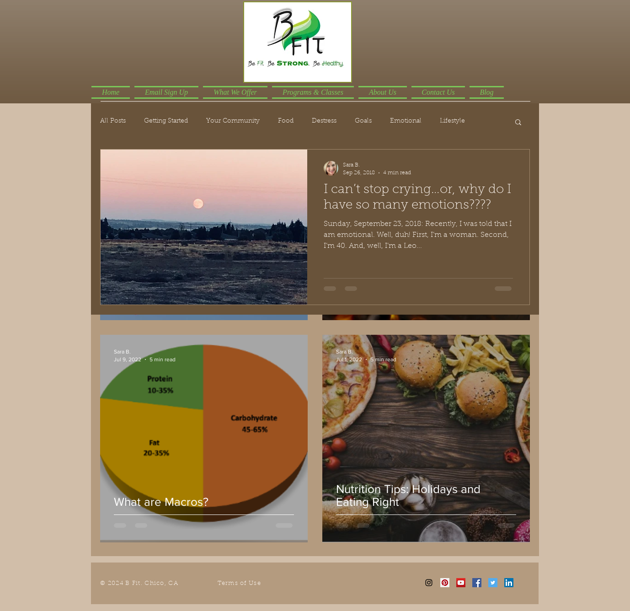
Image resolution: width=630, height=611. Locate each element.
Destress (324, 121)
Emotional (406, 121)
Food (286, 121)
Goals (363, 121)
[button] (518, 123)
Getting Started (166, 121)
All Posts (113, 121)
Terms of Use (239, 583)
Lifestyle (452, 121)
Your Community (233, 121)
